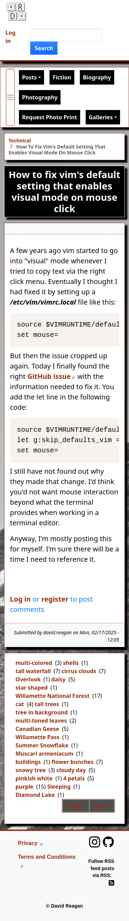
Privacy (31, 843)
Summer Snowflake (41, 745)
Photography (39, 97)
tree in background (41, 712)
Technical (20, 140)
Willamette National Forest (52, 696)
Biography (97, 77)
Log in (10, 37)
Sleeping (59, 786)
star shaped (31, 687)
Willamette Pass (37, 737)
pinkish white (34, 778)
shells (71, 663)
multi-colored (33, 663)
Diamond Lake (35, 795)
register (54, 599)
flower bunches (72, 762)
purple (24, 786)
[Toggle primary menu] (10, 97)
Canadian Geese (37, 729)
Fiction (62, 77)
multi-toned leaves (41, 720)
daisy (58, 679)
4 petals (74, 778)
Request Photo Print (49, 117)
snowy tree (30, 770)
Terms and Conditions (47, 861)
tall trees (47, 704)
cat (19, 704)
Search (44, 48)
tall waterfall (33, 671)
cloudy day (71, 770)
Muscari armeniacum (44, 753)
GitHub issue (52, 376)
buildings (28, 762)
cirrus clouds (78, 671)
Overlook (28, 679)
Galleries (101, 117)
